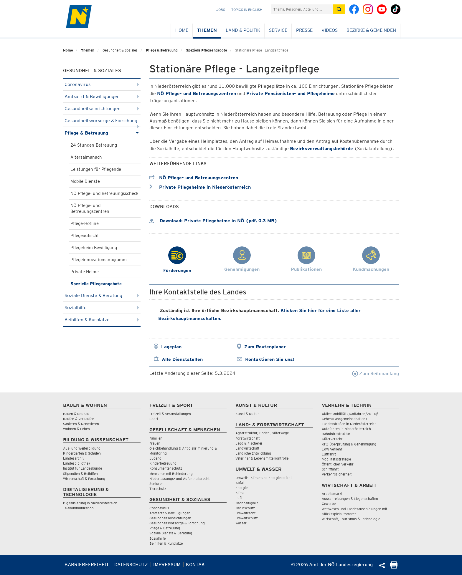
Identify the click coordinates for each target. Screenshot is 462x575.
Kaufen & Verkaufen (78, 419)
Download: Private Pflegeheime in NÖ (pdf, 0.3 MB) (213, 220)
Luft (238, 498)
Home (181, 30)
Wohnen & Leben (76, 429)
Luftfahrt (329, 454)
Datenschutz (131, 564)
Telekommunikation (78, 508)
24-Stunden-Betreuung (93, 145)
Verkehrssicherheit (337, 474)
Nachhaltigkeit (246, 503)
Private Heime (84, 271)
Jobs (220, 9)
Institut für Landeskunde (82, 468)
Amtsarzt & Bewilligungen (102, 96)
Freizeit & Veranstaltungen (170, 414)
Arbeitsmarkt (332, 493)
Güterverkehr (332, 439)
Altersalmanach (86, 157)
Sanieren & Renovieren (81, 424)
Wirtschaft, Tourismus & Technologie (351, 519)
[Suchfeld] (302, 9)
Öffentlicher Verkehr (338, 464)
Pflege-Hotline (84, 223)
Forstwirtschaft (247, 438)
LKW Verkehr (332, 449)
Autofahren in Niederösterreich (346, 429)
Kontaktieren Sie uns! (269, 359)
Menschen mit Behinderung (171, 473)
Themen (207, 30)
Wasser (241, 523)
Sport (153, 419)
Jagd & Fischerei (248, 443)
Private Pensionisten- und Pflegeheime (290, 93)
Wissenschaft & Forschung (84, 478)
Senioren (156, 483)
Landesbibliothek (76, 463)
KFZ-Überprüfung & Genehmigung (349, 444)
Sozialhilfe (102, 307)
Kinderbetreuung (162, 463)
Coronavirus (102, 84)
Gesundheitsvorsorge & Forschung (102, 122)
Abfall (240, 482)
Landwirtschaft (247, 448)
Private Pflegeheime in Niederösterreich (200, 187)
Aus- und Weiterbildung (81, 448)
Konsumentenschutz (165, 468)
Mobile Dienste (85, 181)
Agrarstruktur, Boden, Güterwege (262, 433)
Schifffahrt (330, 469)
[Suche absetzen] (339, 9)
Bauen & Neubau (76, 414)
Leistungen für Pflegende (95, 169)
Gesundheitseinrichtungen (102, 108)
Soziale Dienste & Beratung (102, 295)
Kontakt (196, 564)
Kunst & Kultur (247, 414)
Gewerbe (329, 503)
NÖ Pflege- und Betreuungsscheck (104, 193)
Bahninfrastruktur (336, 434)
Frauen (154, 443)
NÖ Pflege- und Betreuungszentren (89, 208)
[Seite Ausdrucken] (394, 567)
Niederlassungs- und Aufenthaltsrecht (179, 478)
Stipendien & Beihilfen (80, 473)
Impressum (167, 564)
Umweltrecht (245, 513)
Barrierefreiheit (87, 564)
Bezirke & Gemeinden (371, 30)
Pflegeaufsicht (84, 235)
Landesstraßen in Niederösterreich (349, 424)
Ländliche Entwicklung (253, 453)
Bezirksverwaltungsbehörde (321, 148)
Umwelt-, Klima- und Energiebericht (263, 477)
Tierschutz (157, 488)
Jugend (155, 458)
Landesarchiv (73, 458)
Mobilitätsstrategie (336, 459)
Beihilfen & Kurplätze (102, 319)
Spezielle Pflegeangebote (206, 50)
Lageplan (171, 346)
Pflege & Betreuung (162, 50)
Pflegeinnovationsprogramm (98, 259)
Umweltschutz (246, 518)
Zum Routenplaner (265, 346)
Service (278, 30)
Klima (239, 493)
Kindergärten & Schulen (82, 453)
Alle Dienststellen (182, 359)
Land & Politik (243, 30)
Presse (304, 30)
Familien (155, 438)
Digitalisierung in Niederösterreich (90, 503)
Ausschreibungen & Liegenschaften (350, 498)
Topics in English (246, 9)
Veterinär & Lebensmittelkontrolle (261, 458)
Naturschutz (245, 508)
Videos (329, 30)
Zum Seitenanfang (375, 373)
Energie (241, 487)
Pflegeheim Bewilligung (93, 247)
